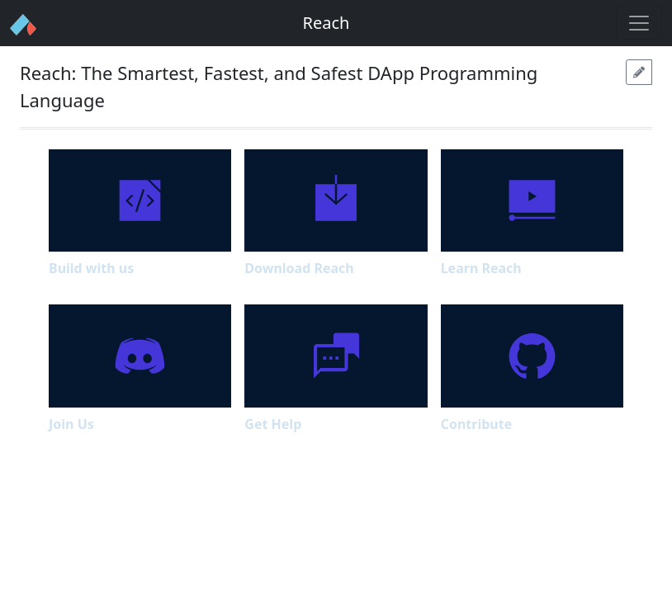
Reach (326, 23)
